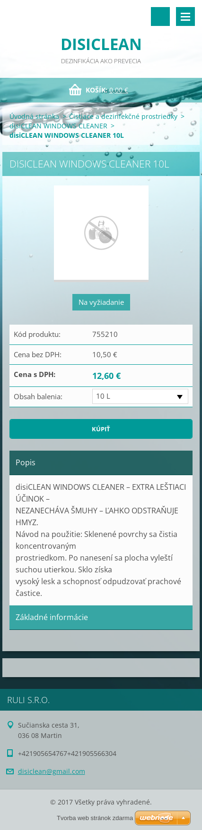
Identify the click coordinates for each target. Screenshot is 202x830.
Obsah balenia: (38, 396)
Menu (185, 16)
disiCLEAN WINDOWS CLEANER (58, 125)
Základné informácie (52, 617)
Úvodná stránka (34, 116)
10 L (103, 396)
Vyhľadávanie (160, 16)
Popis (25, 462)
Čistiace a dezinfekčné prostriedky (123, 116)
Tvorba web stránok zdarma (95, 818)
